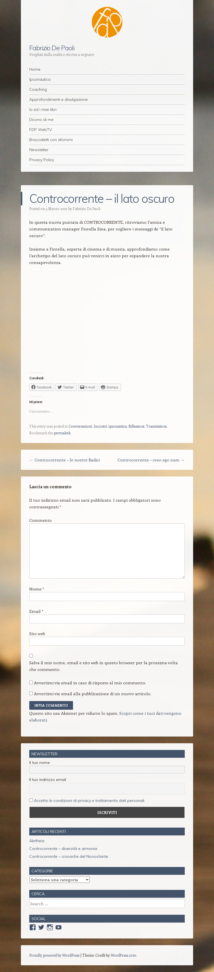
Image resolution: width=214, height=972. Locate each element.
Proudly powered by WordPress (54, 955)
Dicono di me (41, 119)
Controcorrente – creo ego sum (151, 460)
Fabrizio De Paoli (51, 48)
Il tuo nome (39, 762)
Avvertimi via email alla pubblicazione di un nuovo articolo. (92, 693)
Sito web (37, 633)
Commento (40, 520)
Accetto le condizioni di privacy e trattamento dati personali (89, 800)
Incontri (100, 426)
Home (34, 69)
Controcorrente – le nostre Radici (64, 460)
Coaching (38, 89)
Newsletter (38, 149)
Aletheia (36, 840)
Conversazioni (80, 426)
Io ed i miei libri (43, 109)
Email (36, 611)
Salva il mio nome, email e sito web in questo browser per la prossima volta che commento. (103, 666)
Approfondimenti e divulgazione (58, 99)
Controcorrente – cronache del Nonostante (68, 856)
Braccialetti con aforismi (51, 139)
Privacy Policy (41, 159)
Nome (36, 589)
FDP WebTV (40, 129)
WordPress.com (123, 955)
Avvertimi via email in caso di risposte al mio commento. (90, 682)
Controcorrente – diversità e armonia (63, 848)
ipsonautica (118, 426)
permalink (62, 432)
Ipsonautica (39, 79)
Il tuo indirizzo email (47, 779)
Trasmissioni (156, 426)
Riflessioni (136, 426)
